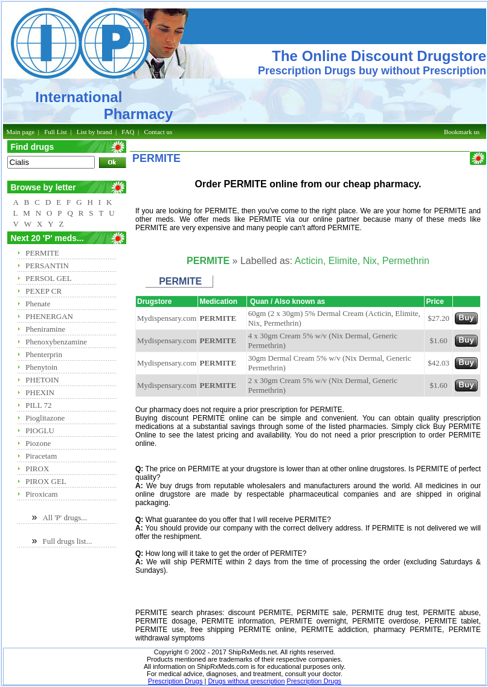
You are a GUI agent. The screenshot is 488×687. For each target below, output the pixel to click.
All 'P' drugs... (64, 517)
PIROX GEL (45, 481)
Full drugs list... (67, 541)
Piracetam (41, 455)
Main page (21, 131)
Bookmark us (462, 131)
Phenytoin (41, 367)
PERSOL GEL (48, 278)
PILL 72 (38, 405)
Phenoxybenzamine (56, 341)
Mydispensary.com (166, 318)
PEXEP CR (43, 290)
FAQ (127, 131)
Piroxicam (41, 493)
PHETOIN (42, 379)
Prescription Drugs (175, 681)
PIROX (37, 468)
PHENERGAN (49, 316)
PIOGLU (39, 430)
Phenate (37, 303)
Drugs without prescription (246, 681)
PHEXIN (39, 392)
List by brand (94, 131)
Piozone (38, 443)
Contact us (158, 131)
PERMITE (42, 252)
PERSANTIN (47, 265)
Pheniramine (45, 329)
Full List (55, 131)
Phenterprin (43, 354)
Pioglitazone (45, 417)
